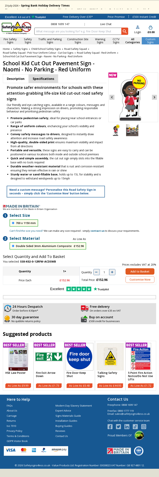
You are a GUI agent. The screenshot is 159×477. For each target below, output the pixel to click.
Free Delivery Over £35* (78, 25)
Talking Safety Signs (107, 383)
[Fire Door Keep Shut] (79, 374)
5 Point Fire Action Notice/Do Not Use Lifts (140, 385)
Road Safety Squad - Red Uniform (96, 61)
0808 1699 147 (60, 33)
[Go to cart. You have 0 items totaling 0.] (151, 38)
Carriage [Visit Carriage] (12, 424)
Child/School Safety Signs (46, 57)
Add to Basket (139, 280)
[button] (137, 38)
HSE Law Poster (15, 381)
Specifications (43, 87)
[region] (18, 365)
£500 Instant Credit (144, 25)
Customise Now (140, 288)
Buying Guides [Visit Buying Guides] (63, 434)
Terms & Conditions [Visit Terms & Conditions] (18, 445)
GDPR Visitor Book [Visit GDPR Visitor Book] (17, 450)
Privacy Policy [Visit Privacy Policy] (14, 439)
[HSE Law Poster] (18, 374)
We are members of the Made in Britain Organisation (30, 217)
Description (15, 87)
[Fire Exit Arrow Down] (48, 374)
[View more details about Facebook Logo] (112, 435)
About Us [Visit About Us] (12, 419)
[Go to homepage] (16, 36)
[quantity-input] (104, 281)
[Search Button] (124, 40)
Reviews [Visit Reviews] (60, 439)
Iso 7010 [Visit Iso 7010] (11, 434)
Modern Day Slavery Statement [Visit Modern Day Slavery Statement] (73, 414)
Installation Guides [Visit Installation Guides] (66, 429)
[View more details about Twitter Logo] (120, 435)
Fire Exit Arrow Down (45, 383)
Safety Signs (20, 57)
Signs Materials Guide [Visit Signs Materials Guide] (68, 424)
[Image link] (79, 215)
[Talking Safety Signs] (110, 374)
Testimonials (25, 25)
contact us (97, 239)
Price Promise (116, 25)
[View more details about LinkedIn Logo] (128, 435)
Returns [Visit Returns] (11, 429)
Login (137, 41)
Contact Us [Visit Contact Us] (61, 445)
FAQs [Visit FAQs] (10, 414)
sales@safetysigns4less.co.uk (132, 422)
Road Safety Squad (75, 57)
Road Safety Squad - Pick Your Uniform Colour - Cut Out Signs (38, 61)
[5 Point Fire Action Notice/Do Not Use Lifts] (141, 374)
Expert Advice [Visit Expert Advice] (63, 419)
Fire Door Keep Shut (76, 383)
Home (6, 57)
